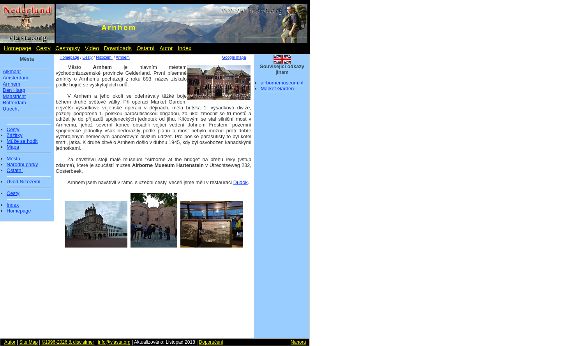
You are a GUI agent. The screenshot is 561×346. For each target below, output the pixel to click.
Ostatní (145, 48)
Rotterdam (14, 102)
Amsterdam (15, 78)
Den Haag (14, 90)
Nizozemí (104, 57)
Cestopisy (67, 48)
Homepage (17, 48)
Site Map (28, 342)
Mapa (13, 147)
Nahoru (298, 342)
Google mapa (234, 57)
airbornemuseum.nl (282, 83)
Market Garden (277, 88)
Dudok (240, 182)
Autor (166, 48)
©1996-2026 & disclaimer (68, 342)
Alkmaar (12, 71)
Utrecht (11, 109)
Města (13, 159)
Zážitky (15, 135)
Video (92, 48)
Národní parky (22, 164)
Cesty (43, 48)
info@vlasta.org (114, 342)
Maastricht (14, 96)
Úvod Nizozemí (24, 181)
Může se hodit (22, 141)
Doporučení (211, 342)
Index (184, 48)
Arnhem (11, 84)
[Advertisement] (282, 217)
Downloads (118, 48)
